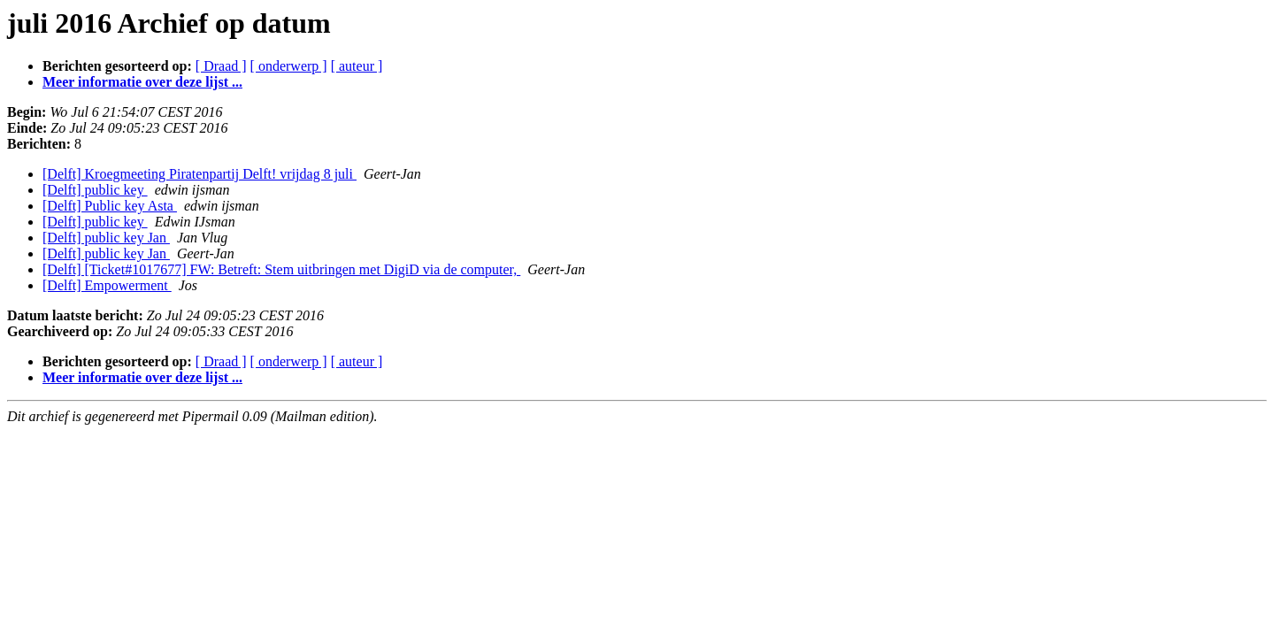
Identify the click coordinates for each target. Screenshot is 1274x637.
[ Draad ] (221, 65)
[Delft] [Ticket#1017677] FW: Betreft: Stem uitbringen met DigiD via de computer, (281, 269)
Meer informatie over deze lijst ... (142, 81)
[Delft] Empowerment (107, 285)
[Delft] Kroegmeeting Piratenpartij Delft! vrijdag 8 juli (199, 173)
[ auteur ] (357, 65)
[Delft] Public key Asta (109, 205)
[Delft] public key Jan (106, 237)
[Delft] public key (95, 189)
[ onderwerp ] (288, 65)
